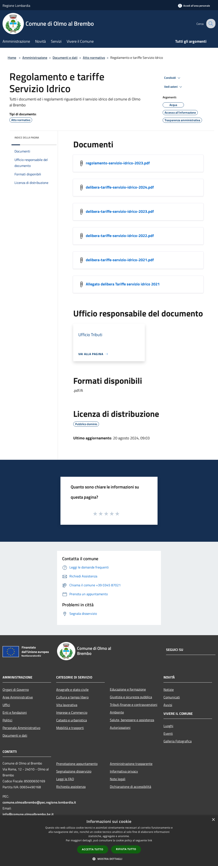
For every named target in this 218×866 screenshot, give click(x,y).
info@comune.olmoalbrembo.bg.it (28, 814)
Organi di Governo (16, 689)
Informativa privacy (124, 771)
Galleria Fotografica (178, 741)
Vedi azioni (173, 86)
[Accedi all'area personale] (193, 6)
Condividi (173, 77)
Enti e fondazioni (15, 712)
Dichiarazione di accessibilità (130, 786)
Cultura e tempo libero (72, 697)
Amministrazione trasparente (131, 763)
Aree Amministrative (18, 697)
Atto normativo (94, 57)
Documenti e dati (65, 57)
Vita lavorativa (66, 704)
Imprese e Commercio (71, 712)
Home (12, 57)
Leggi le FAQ (65, 778)
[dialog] (109, 840)
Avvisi (168, 704)
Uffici (6, 704)
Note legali (117, 778)
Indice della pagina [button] (26, 137)
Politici (7, 720)
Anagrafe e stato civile (72, 689)
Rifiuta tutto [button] (126, 849)
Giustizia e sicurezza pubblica (131, 697)
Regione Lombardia (16, 5)
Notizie (169, 689)
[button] (109, 859)
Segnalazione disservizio (73, 771)
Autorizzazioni (120, 727)
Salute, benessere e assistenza (132, 719)
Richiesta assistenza (71, 786)
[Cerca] (210, 23)
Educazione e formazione (128, 689)
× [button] (213, 819)
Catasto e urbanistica (71, 720)
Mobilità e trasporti (70, 727)
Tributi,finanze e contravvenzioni (133, 704)
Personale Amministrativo (21, 727)
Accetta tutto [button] (92, 849)
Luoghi (168, 725)
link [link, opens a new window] (150, 840)
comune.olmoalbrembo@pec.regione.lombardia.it (39, 802)
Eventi (168, 733)
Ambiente (117, 712)
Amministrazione (34, 57)
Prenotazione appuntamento (77, 763)
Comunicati (172, 697)
